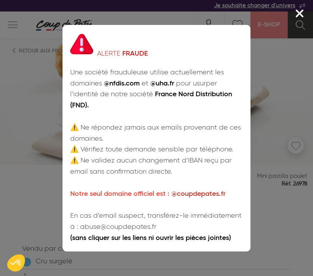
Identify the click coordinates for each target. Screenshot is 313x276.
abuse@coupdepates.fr (118, 226)
